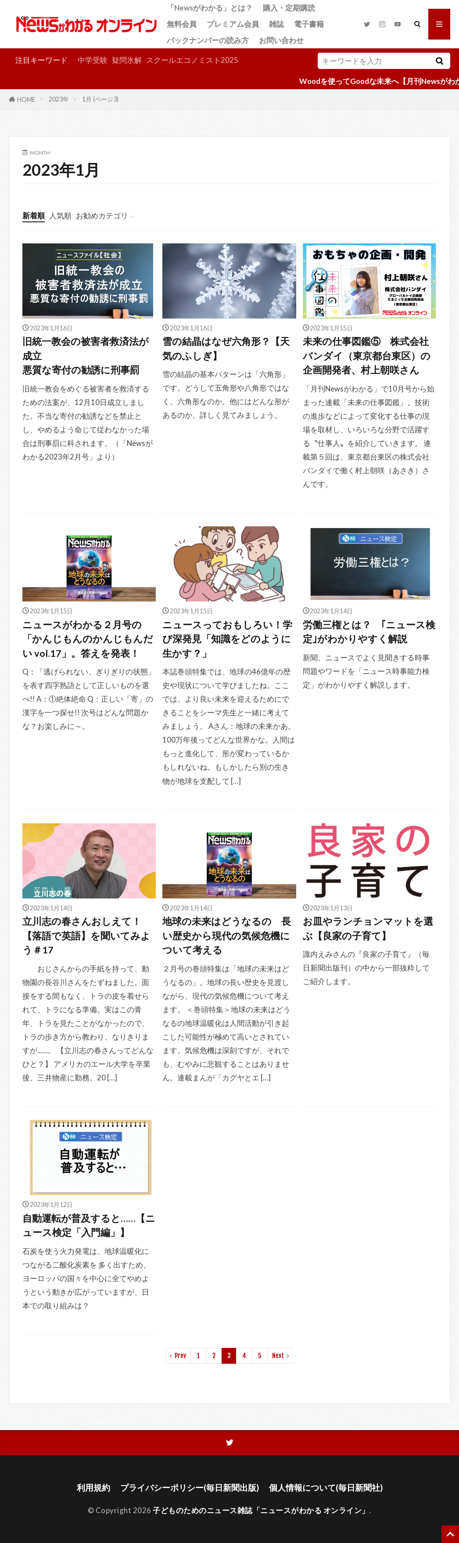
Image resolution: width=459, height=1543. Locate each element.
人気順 (60, 215)
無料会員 (182, 24)
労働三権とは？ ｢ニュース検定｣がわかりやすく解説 (369, 632)
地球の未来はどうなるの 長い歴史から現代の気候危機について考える (226, 936)
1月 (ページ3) (100, 99)
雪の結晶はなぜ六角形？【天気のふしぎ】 (226, 348)
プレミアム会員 (233, 24)
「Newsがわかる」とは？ (210, 7)
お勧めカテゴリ (102, 215)
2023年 (59, 99)
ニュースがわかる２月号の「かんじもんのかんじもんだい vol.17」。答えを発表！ (87, 639)
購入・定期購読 (289, 7)
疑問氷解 (127, 60)
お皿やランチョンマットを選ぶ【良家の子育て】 (368, 928)
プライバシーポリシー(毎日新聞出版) (189, 1487)
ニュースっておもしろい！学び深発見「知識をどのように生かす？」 (227, 639)
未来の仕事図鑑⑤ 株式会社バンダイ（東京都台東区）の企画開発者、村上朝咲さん (366, 356)
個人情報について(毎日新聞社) (326, 1487)
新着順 (33, 215)
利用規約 (93, 1487)
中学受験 (93, 60)
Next (278, 1355)
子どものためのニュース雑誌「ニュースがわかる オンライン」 (261, 1510)
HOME (26, 99)
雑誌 (276, 24)
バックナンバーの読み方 (208, 40)
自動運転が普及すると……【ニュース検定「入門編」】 (88, 1225)
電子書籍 (309, 24)
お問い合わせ (281, 40)
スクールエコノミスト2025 (192, 60)
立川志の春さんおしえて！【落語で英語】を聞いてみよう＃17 (86, 936)
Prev (180, 1355)
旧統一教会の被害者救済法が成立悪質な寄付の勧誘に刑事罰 (85, 356)
